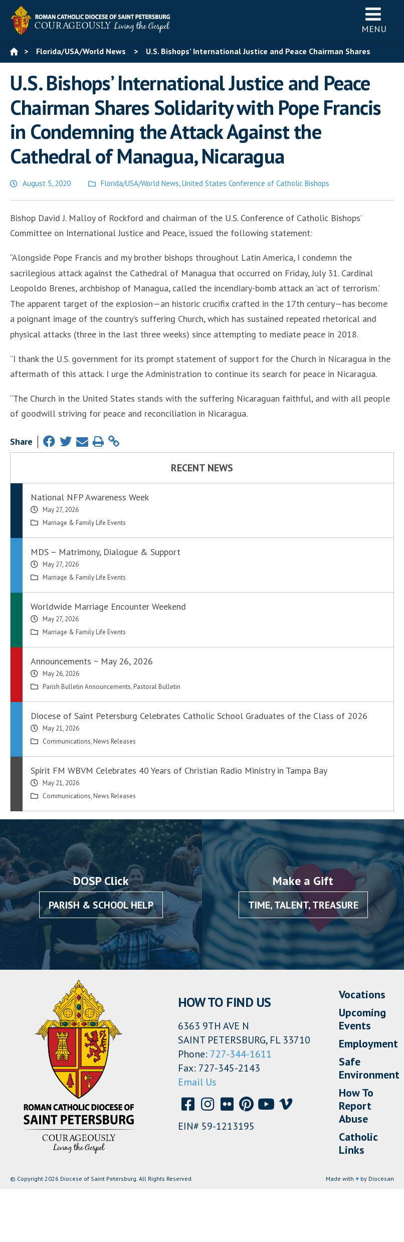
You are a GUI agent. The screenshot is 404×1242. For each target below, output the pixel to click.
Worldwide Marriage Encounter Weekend (108, 606)
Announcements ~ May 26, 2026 (92, 661)
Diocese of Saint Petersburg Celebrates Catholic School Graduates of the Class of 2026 (199, 716)
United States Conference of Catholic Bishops (255, 183)
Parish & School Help (101, 905)
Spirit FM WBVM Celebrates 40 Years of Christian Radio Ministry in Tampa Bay (179, 770)
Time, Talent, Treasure (303, 905)
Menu (373, 20)
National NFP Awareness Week (90, 497)
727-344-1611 (241, 1053)
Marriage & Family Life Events (84, 522)
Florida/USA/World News (140, 183)
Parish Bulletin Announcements (87, 686)
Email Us (197, 1082)
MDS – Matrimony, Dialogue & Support (105, 552)
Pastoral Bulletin (156, 686)
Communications (67, 741)
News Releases (114, 741)
